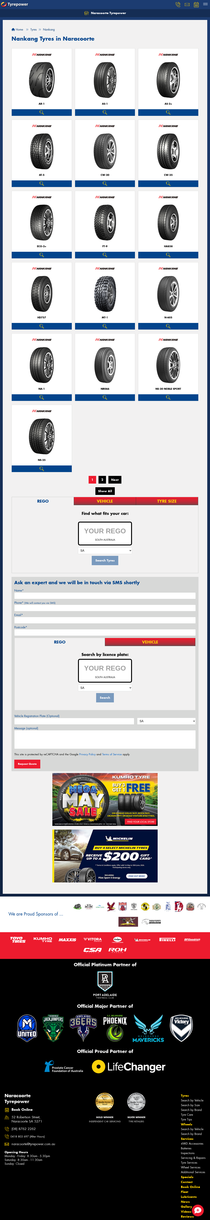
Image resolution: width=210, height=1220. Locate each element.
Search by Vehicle (192, 1100)
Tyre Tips (186, 1119)
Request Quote (27, 764)
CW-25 (168, 175)
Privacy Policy (87, 754)
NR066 (105, 388)
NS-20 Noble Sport (168, 388)
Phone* (34, 603)
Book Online (190, 1187)
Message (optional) (26, 728)
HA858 (168, 246)
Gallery (186, 1207)
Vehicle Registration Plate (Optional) (37, 716)
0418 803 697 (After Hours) (27, 1136)
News (185, 1202)
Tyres (185, 1096)
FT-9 (104, 246)
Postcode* (20, 627)
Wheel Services (190, 1167)
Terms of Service (112, 754)
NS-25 (42, 460)
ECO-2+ (41, 246)
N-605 (168, 317)
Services (187, 1139)
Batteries (186, 1148)
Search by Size (190, 1105)
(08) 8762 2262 (24, 1129)
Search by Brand (191, 1110)
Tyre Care (187, 1115)
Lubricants (189, 1197)
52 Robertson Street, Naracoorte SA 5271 (27, 1119)
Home (17, 29)
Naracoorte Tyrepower (105, 13)
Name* (19, 590)
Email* (18, 615)
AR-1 (42, 103)
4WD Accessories (192, 1144)
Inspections (187, 1153)
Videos (186, 1212)
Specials (187, 1177)
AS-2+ (168, 103)
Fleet (184, 1192)
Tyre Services (189, 1163)
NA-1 (41, 388)
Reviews (187, 1217)
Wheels (186, 1124)
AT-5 (41, 175)
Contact (187, 1182)
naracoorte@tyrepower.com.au (32, 1144)
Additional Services (193, 1172)
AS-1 (105, 103)
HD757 (41, 317)
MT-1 (105, 317)
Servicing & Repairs (193, 1158)
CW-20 (105, 175)
